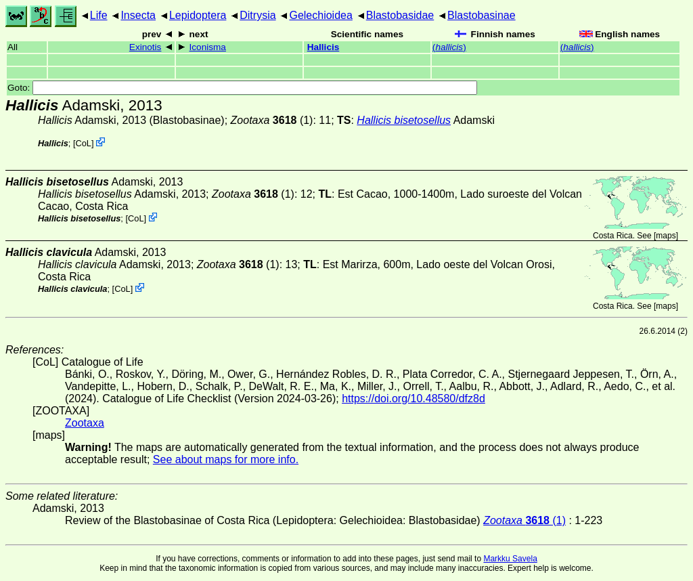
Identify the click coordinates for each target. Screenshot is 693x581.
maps (665, 235)
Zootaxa (84, 423)
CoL (83, 143)
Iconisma (207, 47)
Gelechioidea (320, 15)
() (449, 47)
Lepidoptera (198, 15)
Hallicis (323, 47)
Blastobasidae (400, 15)
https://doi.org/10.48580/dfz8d (413, 398)
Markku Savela (510, 558)
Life (99, 15)
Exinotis (145, 47)
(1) (272, 120)
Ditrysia (257, 15)
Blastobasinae (481, 15)
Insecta (138, 15)
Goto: (242, 88)
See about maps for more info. (225, 459)
